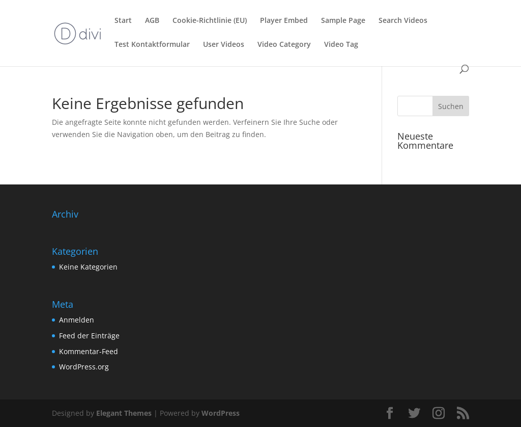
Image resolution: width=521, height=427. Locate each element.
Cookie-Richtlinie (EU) (209, 21)
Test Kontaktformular (152, 45)
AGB (152, 21)
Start (123, 21)
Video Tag (341, 45)
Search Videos (403, 21)
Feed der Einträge (89, 335)
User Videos (223, 45)
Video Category (284, 45)
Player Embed (284, 21)
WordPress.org (84, 366)
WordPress (220, 413)
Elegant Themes (124, 413)
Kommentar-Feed (88, 351)
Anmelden (76, 320)
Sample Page (343, 21)
